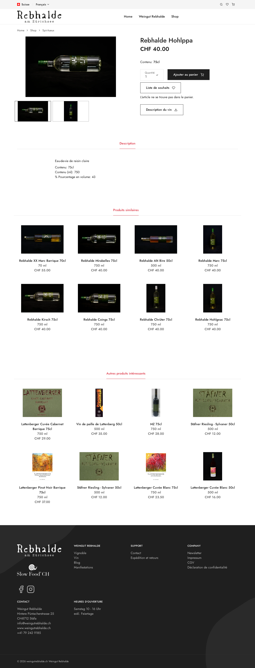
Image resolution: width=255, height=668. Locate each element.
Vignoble (80, 553)
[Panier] (233, 4)
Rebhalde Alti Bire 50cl (156, 260)
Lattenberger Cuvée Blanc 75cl (156, 487)
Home (128, 16)
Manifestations (83, 567)
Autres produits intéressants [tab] (125, 373)
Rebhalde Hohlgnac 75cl (212, 319)
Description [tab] (127, 143)
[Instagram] (31, 589)
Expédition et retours (144, 557)
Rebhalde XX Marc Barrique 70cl (42, 260)
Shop (174, 16)
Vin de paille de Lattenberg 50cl (99, 424)
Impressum (194, 557)
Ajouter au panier (188, 74)
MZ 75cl (156, 424)
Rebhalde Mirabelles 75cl (99, 260)
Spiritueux (48, 30)
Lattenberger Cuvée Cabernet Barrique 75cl (42, 426)
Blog (77, 562)
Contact (136, 553)
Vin (76, 557)
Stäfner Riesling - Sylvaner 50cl (213, 424)
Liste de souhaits (160, 87)
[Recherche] (221, 4)
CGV (190, 562)
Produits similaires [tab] (126, 210)
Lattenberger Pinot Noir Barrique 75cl (42, 490)
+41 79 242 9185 (29, 632)
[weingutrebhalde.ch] (39, 17)
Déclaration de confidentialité (207, 567)
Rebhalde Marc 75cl (212, 260)
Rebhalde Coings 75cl (99, 319)
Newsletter (194, 553)
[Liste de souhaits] (227, 4)
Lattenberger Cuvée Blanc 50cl (213, 487)
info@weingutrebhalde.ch (34, 623)
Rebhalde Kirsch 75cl (42, 319)
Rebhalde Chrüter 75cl (156, 319)
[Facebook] (21, 589)
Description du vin (162, 109)
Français (41, 4)
